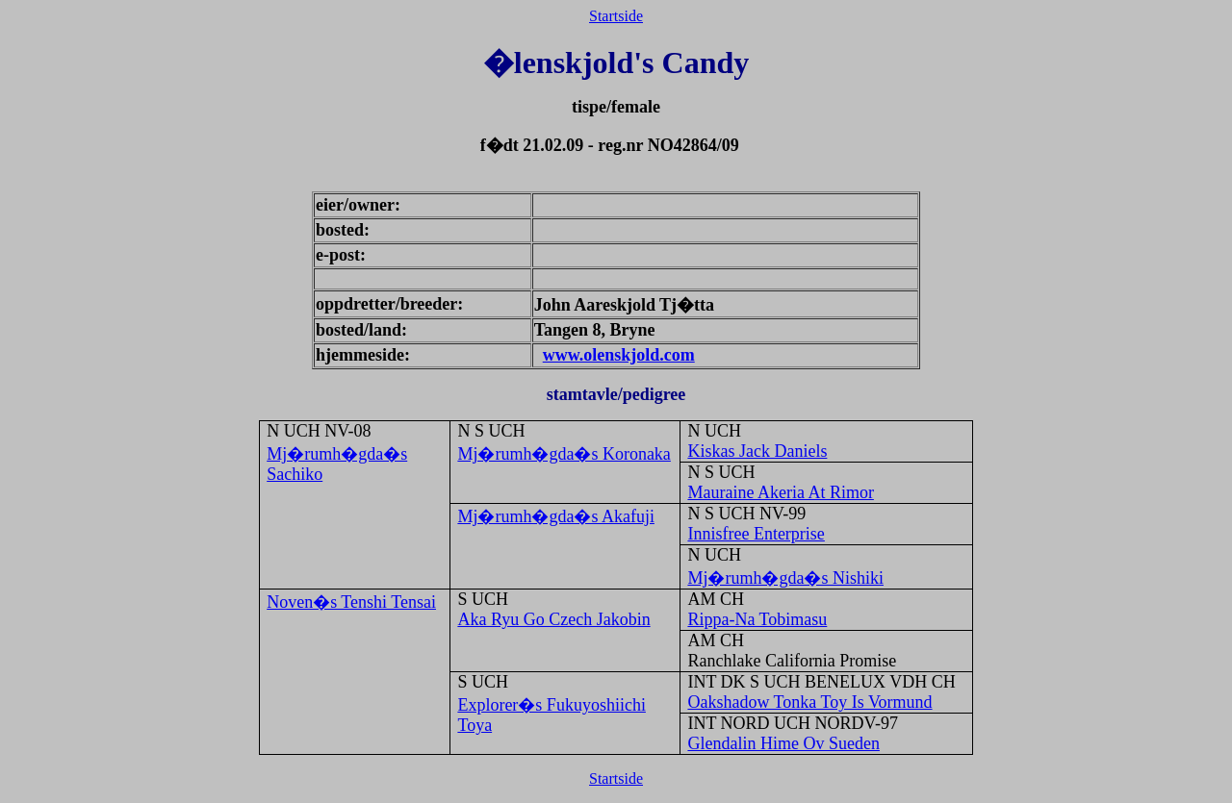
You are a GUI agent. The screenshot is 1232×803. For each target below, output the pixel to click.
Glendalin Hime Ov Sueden (783, 743)
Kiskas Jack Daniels (757, 451)
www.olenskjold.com (619, 354)
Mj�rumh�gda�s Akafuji (555, 516)
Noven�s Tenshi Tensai (351, 602)
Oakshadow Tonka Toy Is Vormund (809, 702)
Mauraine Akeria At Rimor (780, 492)
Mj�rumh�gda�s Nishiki (785, 578)
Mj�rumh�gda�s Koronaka (563, 454)
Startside (616, 16)
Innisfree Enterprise (755, 533)
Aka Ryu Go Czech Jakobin (553, 619)
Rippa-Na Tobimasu (757, 619)
